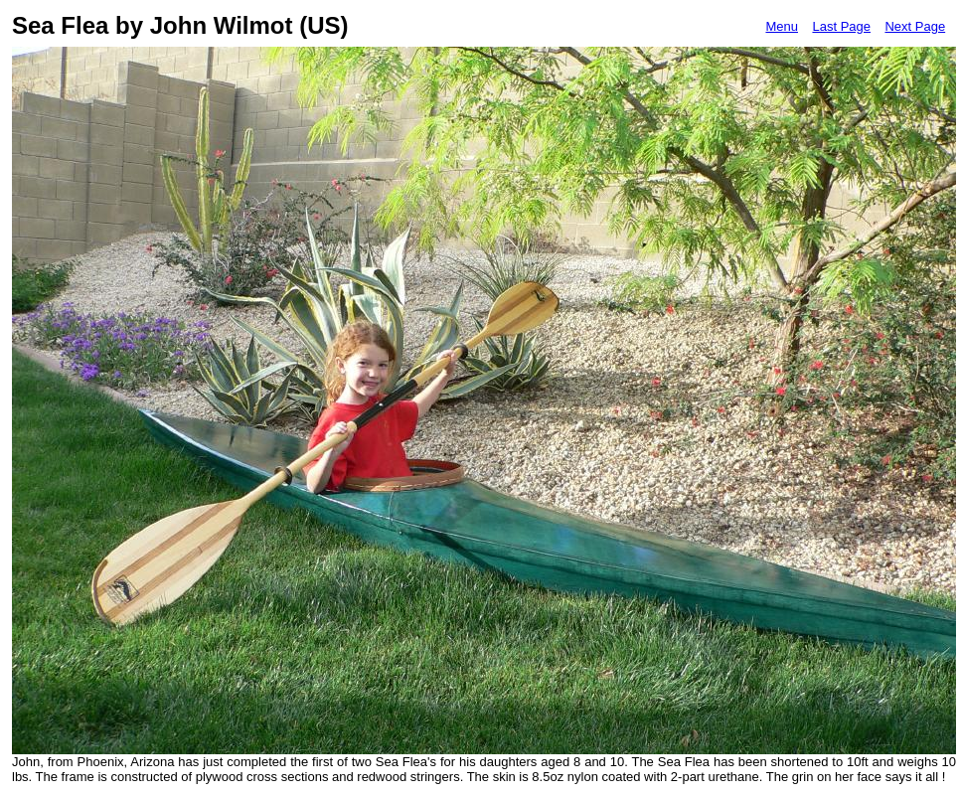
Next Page (914, 26)
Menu (781, 26)
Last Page (841, 26)
